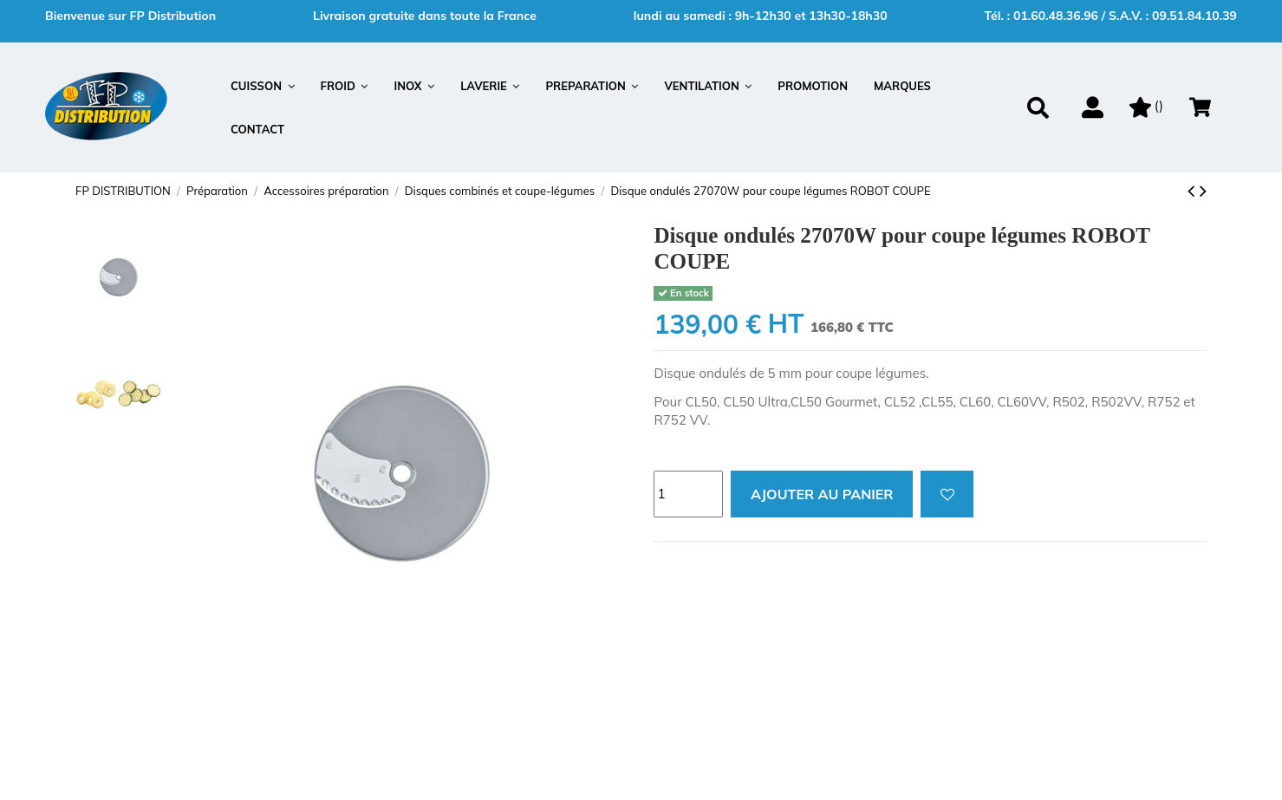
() (1146, 105)
